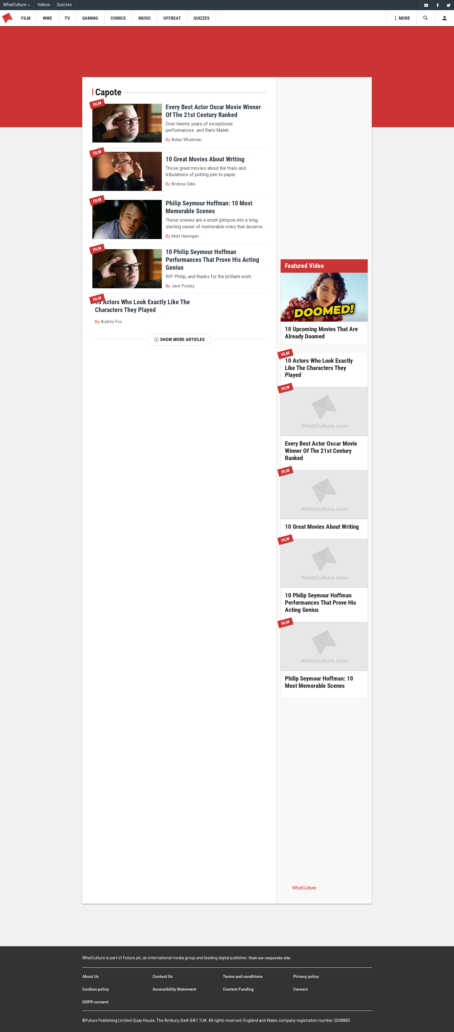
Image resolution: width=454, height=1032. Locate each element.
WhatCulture (304, 888)
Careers (300, 989)
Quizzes (64, 4)
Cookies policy (95, 989)
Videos (43, 4)
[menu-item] (25, 18)
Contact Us (163, 976)
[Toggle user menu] (444, 18)
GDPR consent (95, 1002)
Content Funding (238, 989)
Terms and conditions (243, 976)
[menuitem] (426, 5)
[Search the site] (425, 18)
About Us (90, 976)
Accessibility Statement (174, 989)
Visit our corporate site (269, 958)
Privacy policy (306, 976)
